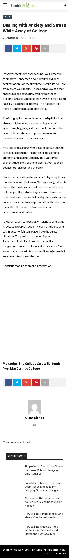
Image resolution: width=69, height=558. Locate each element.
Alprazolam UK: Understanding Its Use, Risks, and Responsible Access (43, 502)
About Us (61, 553)
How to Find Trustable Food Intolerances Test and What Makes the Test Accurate (41, 530)
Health (7, 16)
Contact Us (46, 553)
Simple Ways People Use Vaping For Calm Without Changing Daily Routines (44, 470)
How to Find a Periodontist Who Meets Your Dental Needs (44, 515)
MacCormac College (25, 369)
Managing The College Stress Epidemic (31, 364)
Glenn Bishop (10, 37)
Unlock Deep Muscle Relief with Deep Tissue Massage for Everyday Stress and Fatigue (43, 486)
